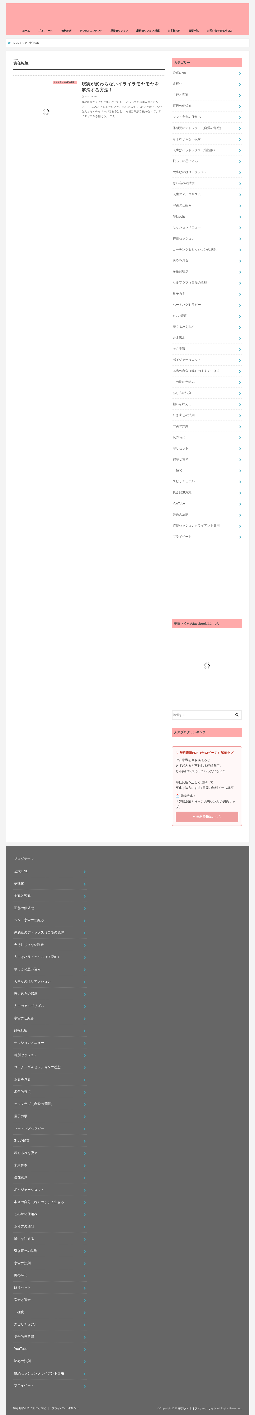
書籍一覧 (194, 30)
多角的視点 (180, 271)
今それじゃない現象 (187, 139)
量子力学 (179, 293)
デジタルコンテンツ (91, 30)
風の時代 (179, 437)
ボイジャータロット (187, 359)
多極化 (177, 83)
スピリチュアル (184, 481)
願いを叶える (182, 404)
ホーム (26, 30)
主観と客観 (180, 94)
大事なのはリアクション (190, 172)
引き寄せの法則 (184, 415)
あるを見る (180, 260)
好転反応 (179, 216)
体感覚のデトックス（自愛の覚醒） (198, 128)
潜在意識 (179, 349)
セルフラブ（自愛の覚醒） (191, 282)
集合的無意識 (182, 492)
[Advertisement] (207, 580)
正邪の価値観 (182, 106)
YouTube (179, 503)
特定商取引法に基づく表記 (29, 1408)
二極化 (177, 470)
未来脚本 (179, 337)
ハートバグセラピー (187, 304)
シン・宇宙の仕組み (187, 117)
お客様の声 (174, 30)
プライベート (182, 536)
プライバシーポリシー (65, 1408)
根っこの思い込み (185, 161)
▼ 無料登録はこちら (206, 816)
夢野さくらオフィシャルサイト (197, 1408)
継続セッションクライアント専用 (196, 525)
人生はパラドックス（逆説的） (195, 150)
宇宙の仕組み (182, 205)
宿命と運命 (180, 459)
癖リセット (180, 448)
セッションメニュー (187, 227)
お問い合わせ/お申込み (220, 30)
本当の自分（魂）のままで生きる (196, 370)
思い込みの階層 (184, 183)
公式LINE (179, 72)
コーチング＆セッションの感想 (195, 249)
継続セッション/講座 (148, 30)
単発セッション (119, 30)
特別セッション (184, 238)
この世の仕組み (184, 382)
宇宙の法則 (180, 426)
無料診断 (66, 30)
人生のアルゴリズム (187, 194)
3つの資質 (180, 315)
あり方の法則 (182, 393)
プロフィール (45, 30)
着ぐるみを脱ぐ (184, 326)
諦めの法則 (180, 514)
